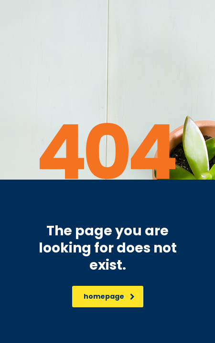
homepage (109, 296)
